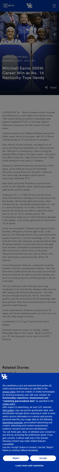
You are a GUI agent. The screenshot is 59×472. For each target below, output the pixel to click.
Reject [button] (16, 458)
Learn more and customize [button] (29, 465)
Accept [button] (43, 458)
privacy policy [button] (9, 391)
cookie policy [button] (9, 404)
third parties (8, 410)
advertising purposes (13, 422)
